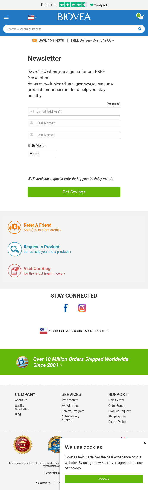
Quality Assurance (22, 407)
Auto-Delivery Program (70, 418)
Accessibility (43, 483)
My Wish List (70, 405)
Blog (18, 414)
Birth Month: (37, 146)
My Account (70, 400)
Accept (104, 479)
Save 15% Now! (48, 40)
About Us (21, 400)
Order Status (116, 405)
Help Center (116, 400)
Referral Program (73, 411)
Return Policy (117, 422)
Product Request (119, 411)
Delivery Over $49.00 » (92, 40)
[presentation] (60, 167)
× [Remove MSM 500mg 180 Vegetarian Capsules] (144, 442)
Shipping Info (117, 416)
